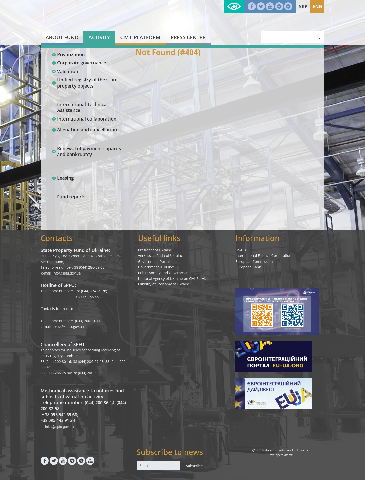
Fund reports (71, 197)
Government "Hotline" (156, 267)
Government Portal (154, 261)
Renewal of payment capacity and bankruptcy (86, 151)
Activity (99, 37)
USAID (240, 250)
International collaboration (84, 119)
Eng (317, 6)
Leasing (63, 178)
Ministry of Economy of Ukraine (164, 284)
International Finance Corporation (263, 255)
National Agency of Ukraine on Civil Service (173, 278)
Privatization (68, 54)
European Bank (248, 267)
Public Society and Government (164, 272)
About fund (62, 37)
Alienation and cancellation (84, 130)
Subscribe (194, 465)
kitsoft (288, 455)
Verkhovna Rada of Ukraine (160, 255)
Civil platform (140, 37)
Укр (303, 6)
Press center (188, 37)
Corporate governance (79, 63)
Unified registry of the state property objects (84, 83)
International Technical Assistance (82, 107)
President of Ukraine (155, 250)
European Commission (254, 261)
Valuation (65, 71)
